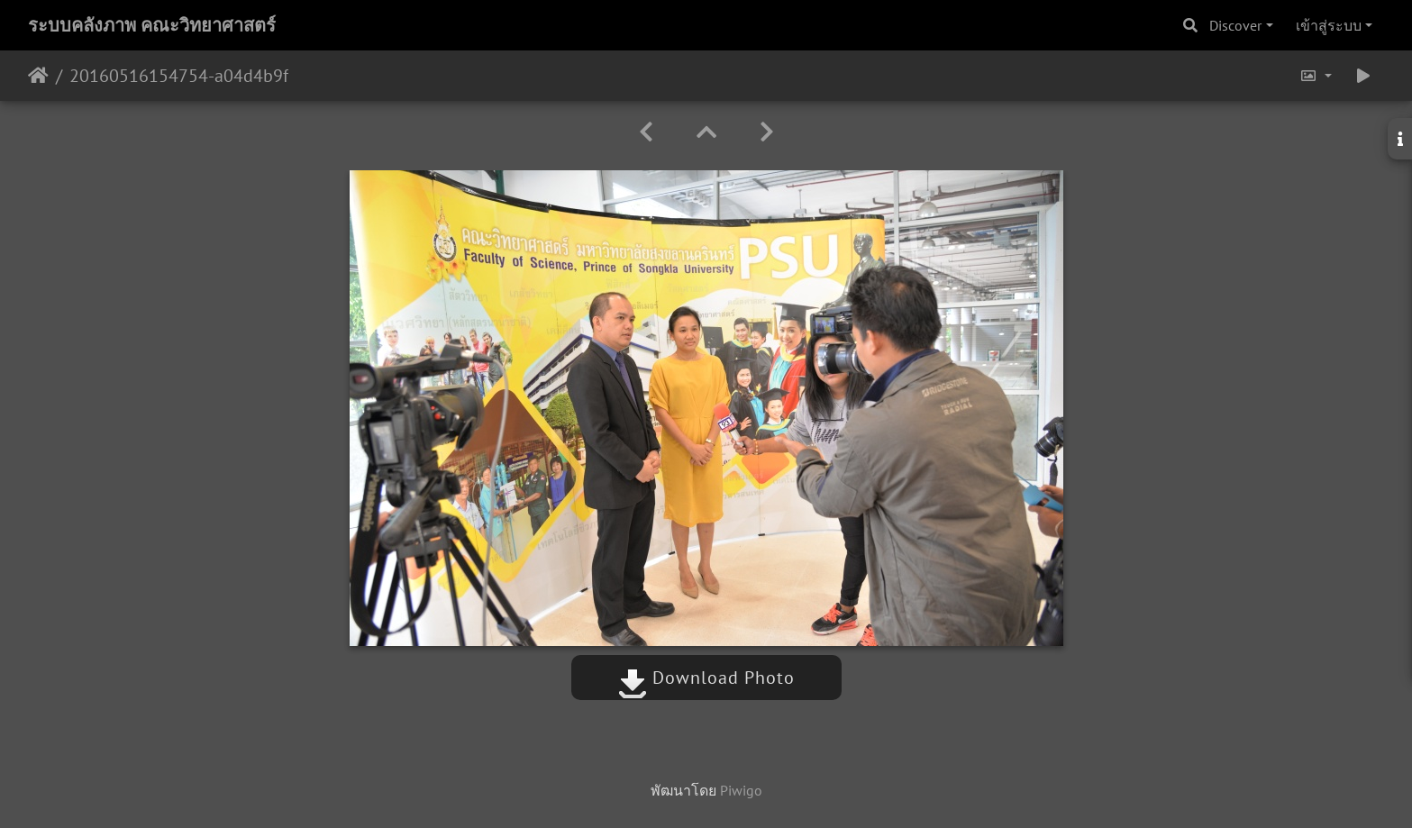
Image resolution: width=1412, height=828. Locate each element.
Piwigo (741, 790)
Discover (1235, 25)
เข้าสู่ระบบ (1329, 25)
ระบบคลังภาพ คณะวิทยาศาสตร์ (152, 25)
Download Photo (706, 677)
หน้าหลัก (38, 75)
